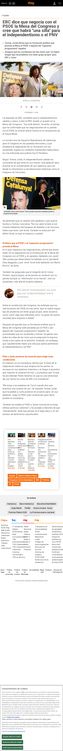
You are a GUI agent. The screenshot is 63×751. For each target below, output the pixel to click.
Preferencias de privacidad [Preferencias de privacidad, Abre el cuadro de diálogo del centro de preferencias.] (12, 747)
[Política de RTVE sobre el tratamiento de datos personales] (9, 572)
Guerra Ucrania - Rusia (42, 508)
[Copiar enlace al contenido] (41, 106)
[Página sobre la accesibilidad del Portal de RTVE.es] (34, 570)
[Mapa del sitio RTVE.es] (42, 571)
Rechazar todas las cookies (12, 742)
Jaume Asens (17, 275)
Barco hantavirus (27, 504)
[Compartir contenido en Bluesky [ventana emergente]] (31, 106)
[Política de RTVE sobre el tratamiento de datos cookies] (17, 572)
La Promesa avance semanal (42, 512)
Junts (55, 256)
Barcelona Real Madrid (46, 504)
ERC (20, 118)
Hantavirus (11, 504)
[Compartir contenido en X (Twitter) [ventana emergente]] (26, 106)
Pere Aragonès (10, 262)
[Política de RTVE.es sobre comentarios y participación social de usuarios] (57, 571)
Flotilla (27, 508)
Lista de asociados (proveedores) (13, 731)
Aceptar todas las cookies (12, 736)
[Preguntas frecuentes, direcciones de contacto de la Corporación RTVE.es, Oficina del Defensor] (48, 570)
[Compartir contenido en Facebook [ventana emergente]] (21, 106)
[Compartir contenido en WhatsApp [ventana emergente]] (36, 106)
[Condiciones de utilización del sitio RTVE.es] (2, 571)
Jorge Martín (16, 508)
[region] (31, 718)
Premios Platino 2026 (18, 512)
